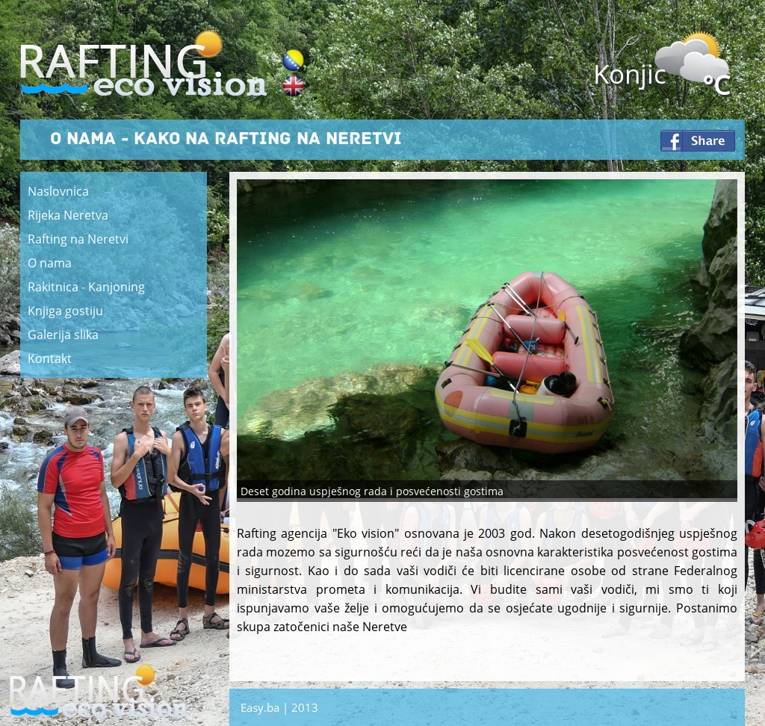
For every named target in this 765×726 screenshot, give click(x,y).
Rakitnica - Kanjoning (86, 287)
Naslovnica (58, 191)
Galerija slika (63, 334)
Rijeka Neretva (68, 215)
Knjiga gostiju (65, 310)
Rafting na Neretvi (78, 239)
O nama (50, 263)
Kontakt (50, 358)
